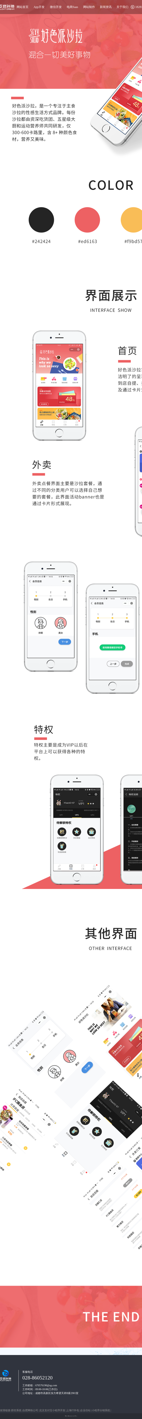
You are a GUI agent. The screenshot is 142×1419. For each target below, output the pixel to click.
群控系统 (16, 1410)
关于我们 (122, 7)
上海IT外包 (73, 1410)
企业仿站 (85, 1410)
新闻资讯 (106, 7)
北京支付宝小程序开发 (52, 1410)
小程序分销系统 (101, 1410)
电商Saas (72, 7)
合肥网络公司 (31, 1410)
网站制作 (89, 7)
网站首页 (22, 7)
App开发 (39, 7)
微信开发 (56, 7)
